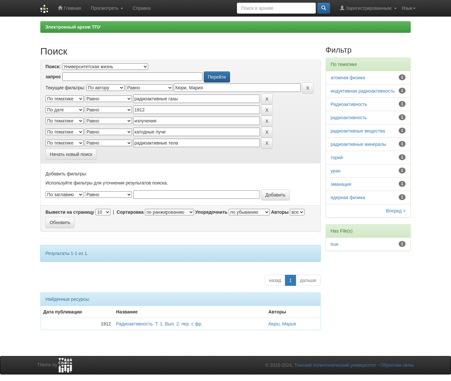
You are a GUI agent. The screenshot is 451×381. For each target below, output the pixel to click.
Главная (69, 8)
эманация (341, 184)
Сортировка (130, 212)
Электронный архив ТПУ (73, 27)
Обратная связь (397, 365)
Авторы (280, 212)
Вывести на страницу (69, 212)
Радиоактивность (349, 104)
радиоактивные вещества (358, 130)
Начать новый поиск (71, 154)
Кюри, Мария (282, 323)
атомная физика (348, 77)
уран (336, 170)
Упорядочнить (211, 212)
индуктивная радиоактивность (363, 91)
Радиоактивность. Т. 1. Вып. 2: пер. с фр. (159, 323)
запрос (53, 76)
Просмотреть (107, 8)
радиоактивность (349, 117)
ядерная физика (348, 197)
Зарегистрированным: (368, 8)
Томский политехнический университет (335, 365)
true (335, 244)
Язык (409, 8)
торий (337, 157)
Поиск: (53, 66)
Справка (142, 8)
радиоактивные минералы (358, 144)
